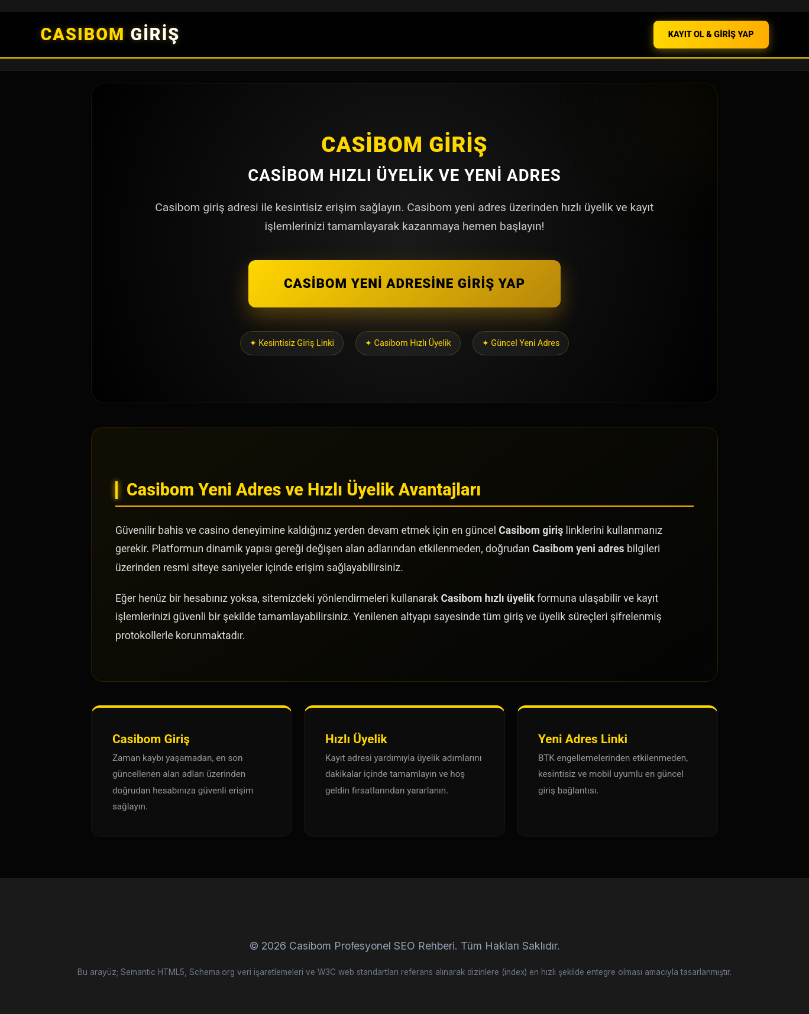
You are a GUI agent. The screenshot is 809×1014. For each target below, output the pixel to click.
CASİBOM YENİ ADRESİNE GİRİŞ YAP (404, 283)
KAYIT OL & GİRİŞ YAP (711, 35)
